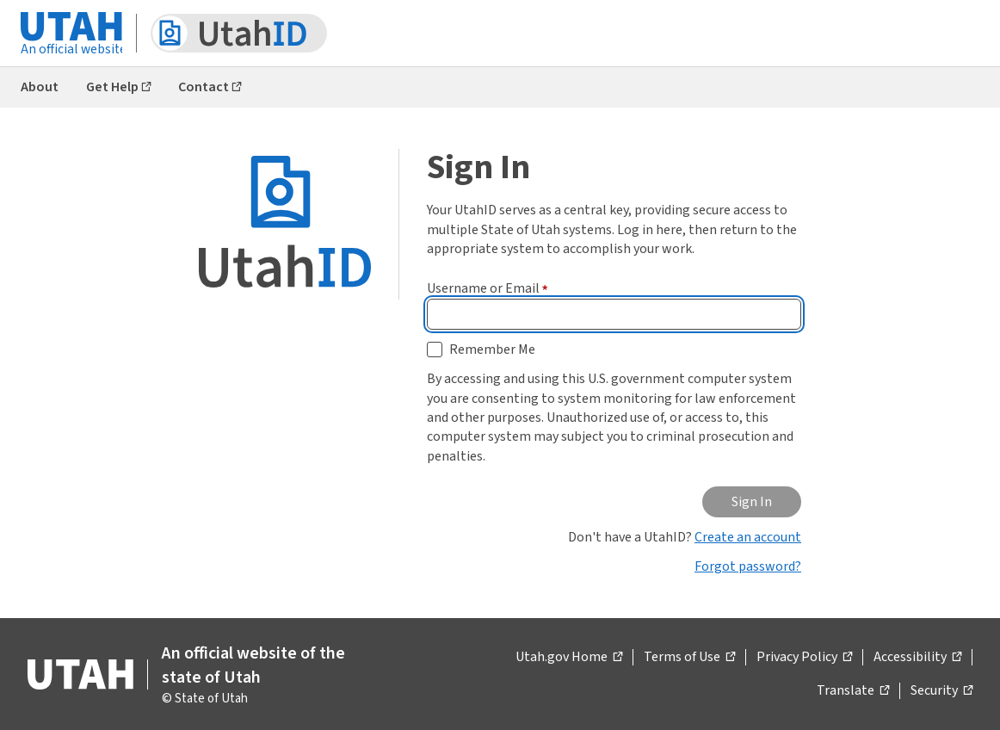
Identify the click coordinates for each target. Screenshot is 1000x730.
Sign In (751, 501)
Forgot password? (747, 566)
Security (941, 691)
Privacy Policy (804, 657)
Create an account (747, 537)
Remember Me (492, 349)
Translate (853, 691)
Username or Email (487, 288)
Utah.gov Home (568, 657)
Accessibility (917, 657)
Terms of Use (689, 657)
